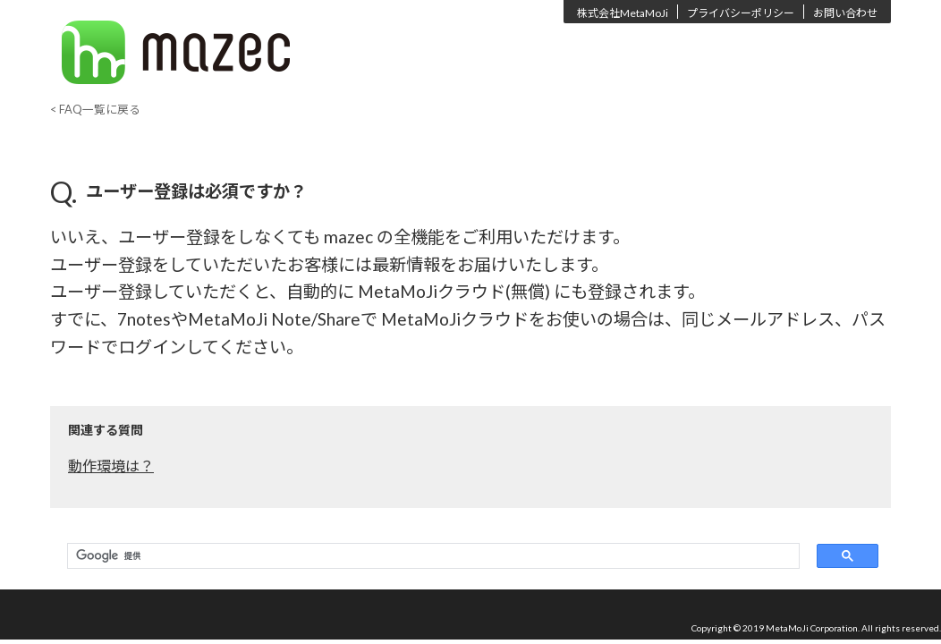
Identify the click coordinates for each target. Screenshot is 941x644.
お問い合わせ (845, 13)
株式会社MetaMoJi (622, 13)
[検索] (429, 556)
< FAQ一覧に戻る (95, 109)
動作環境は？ (111, 465)
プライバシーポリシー (740, 13)
